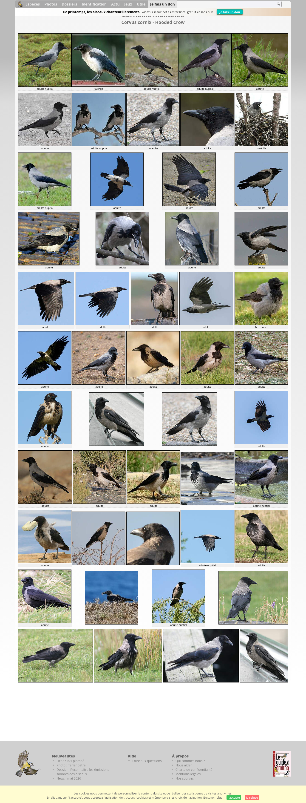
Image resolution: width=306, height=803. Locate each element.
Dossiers (69, 4)
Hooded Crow (169, 22)
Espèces (33, 4)
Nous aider (184, 765)
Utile (141, 4)
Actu (115, 4)
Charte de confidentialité (194, 769)
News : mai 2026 (69, 778)
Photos (50, 4)
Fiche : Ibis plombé (70, 761)
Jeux (128, 4)
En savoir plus (212, 797)
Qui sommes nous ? (190, 761)
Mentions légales (188, 774)
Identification (94, 4)
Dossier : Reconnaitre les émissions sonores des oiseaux (83, 771)
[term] (243, 4)
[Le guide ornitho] (282, 764)
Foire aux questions (147, 761)
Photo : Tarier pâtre (71, 765)
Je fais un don (229, 12)
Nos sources (185, 778)
